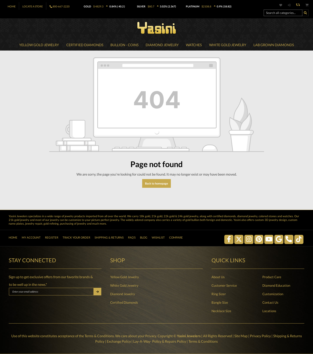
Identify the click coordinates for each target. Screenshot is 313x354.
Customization (272, 294)
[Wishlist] (283, 5)
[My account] (288, 5)
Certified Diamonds (124, 303)
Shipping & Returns (109, 238)
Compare (176, 238)
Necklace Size (221, 311)
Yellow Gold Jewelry (124, 277)
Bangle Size (219, 303)
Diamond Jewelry (122, 294)
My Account (31, 238)
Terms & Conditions (99, 336)
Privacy (150, 336)
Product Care (271, 277)
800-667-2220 (61, 6)
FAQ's (132, 238)
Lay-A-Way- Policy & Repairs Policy (159, 341)
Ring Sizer (218, 294)
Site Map (240, 336)
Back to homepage (156, 184)
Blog (143, 238)
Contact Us (270, 303)
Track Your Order (76, 238)
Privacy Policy (260, 336)
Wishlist (158, 238)
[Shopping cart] (307, 5)
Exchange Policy (119, 341)
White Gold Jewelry (124, 286)
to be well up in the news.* (28, 285)
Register (51, 238)
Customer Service (224, 286)
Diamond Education (276, 286)
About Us (218, 277)
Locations (269, 311)
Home (12, 6)
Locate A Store (32, 6)
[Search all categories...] (283, 13)
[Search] (305, 13)
